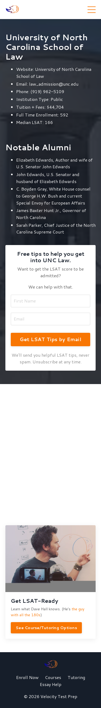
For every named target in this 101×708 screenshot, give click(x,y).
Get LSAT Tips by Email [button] (50, 339)
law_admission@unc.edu (53, 84)
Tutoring (76, 677)
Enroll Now (27, 677)
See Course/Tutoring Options (46, 627)
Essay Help (50, 684)
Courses (53, 677)
